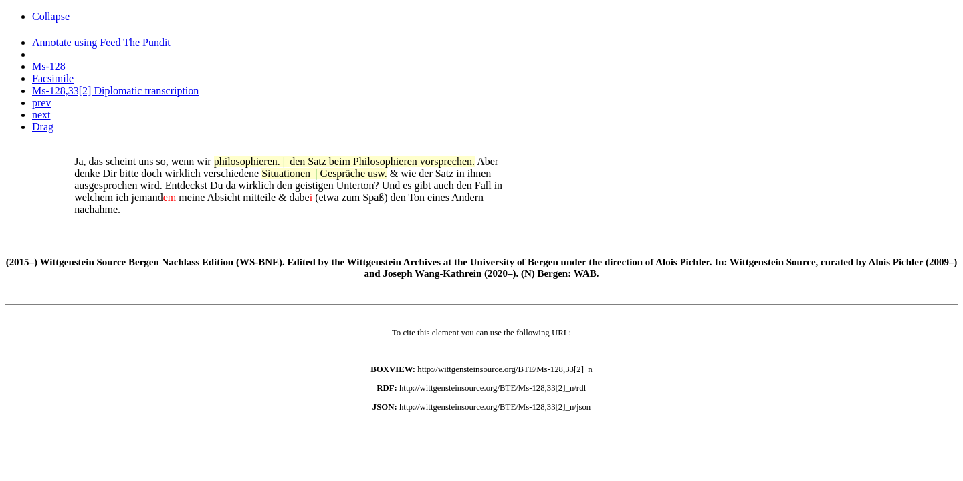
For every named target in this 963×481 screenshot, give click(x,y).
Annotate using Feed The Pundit (101, 42)
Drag (43, 126)
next (41, 114)
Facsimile (53, 78)
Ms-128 (49, 66)
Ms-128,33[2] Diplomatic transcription (115, 90)
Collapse (51, 16)
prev (41, 102)
